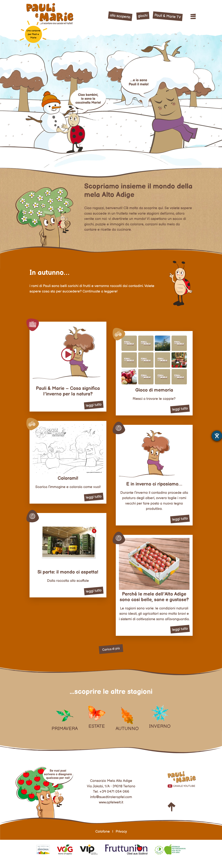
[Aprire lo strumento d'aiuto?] (217, 436)
